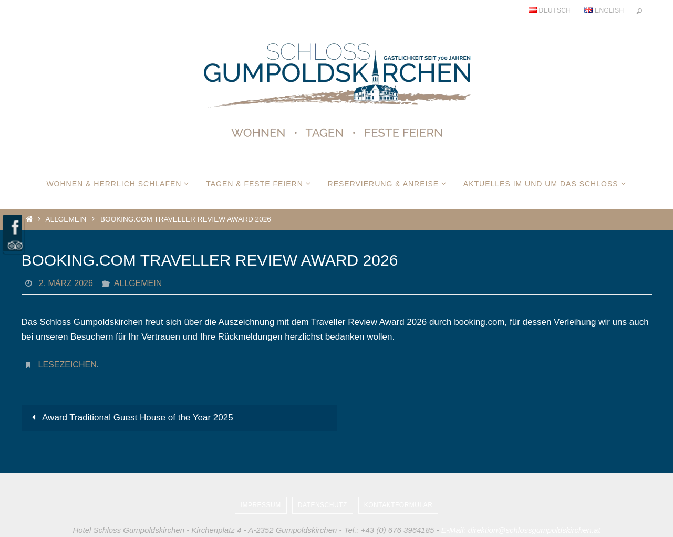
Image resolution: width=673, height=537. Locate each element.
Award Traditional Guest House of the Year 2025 (130, 418)
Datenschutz (322, 505)
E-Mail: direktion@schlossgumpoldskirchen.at (520, 529)
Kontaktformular (398, 505)
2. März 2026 (66, 283)
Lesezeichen (67, 364)
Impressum (261, 505)
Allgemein (66, 219)
